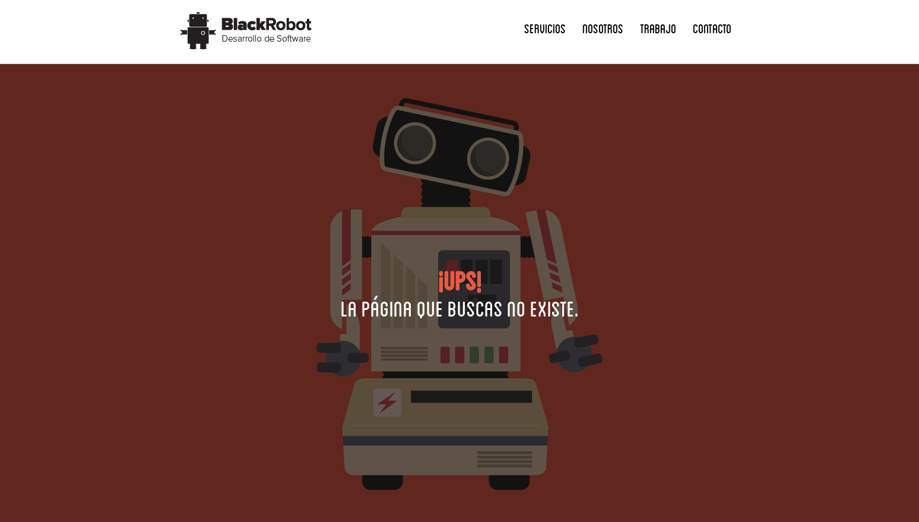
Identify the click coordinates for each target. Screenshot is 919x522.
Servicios (545, 28)
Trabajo (658, 28)
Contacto (712, 28)
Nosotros (602, 28)
